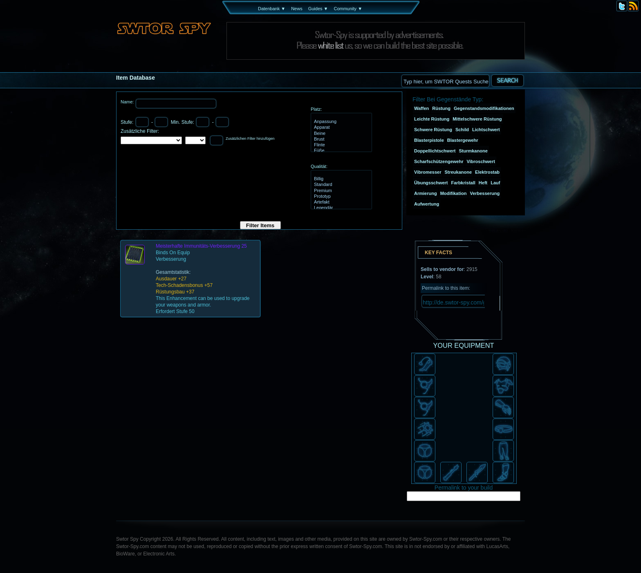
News (297, 8)
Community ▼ (348, 8)
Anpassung (340, 122)
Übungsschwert (431, 182)
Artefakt (340, 202)
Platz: (316, 109)
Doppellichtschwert (434, 150)
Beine (340, 134)
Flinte (340, 145)
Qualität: (319, 166)
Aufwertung (426, 203)
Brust (340, 139)
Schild (462, 129)
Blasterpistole (429, 140)
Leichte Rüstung (431, 118)
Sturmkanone (473, 150)
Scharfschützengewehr (438, 161)
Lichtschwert (486, 129)
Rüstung (441, 108)
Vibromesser (427, 172)
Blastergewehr (462, 140)
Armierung (425, 193)
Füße (340, 151)
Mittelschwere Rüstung (477, 118)
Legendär (340, 208)
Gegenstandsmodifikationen (484, 108)
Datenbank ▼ (271, 8)
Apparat (340, 127)
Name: (128, 101)
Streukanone (458, 172)
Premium (340, 191)
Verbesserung (485, 193)
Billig (340, 179)
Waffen (421, 108)
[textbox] (445, 80)
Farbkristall (463, 182)
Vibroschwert (480, 161)
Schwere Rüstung (433, 129)
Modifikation (453, 193)
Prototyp (340, 196)
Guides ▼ (318, 8)
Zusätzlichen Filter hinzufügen (250, 139)
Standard (340, 185)
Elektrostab (487, 172)
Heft (483, 182)
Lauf (495, 182)
